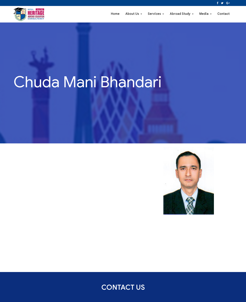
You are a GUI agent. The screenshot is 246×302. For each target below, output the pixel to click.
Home (115, 14)
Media (205, 14)
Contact (223, 14)
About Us (133, 14)
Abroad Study (182, 14)
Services (156, 14)
